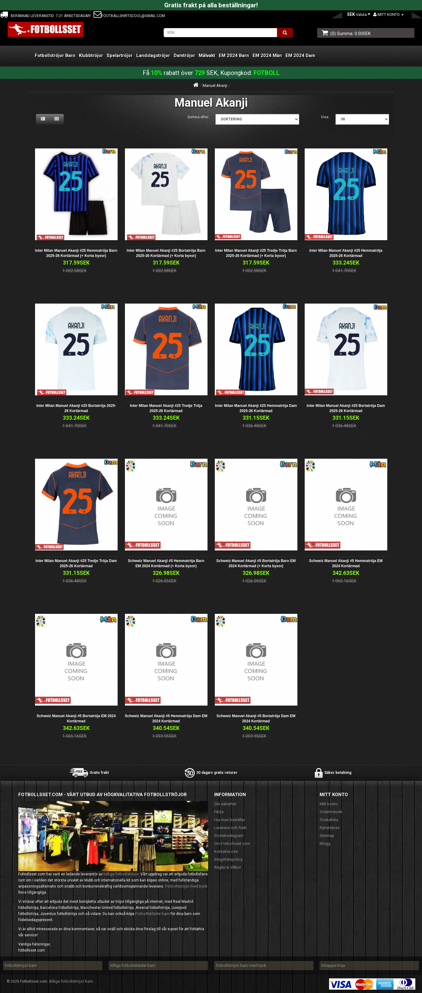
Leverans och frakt (230, 827)
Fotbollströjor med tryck (186, 886)
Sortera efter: (198, 117)
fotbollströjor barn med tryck (241, 965)
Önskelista (329, 819)
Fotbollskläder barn (152, 913)
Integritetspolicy (228, 859)
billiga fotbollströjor (121, 874)
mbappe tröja (333, 965)
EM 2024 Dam (300, 55)
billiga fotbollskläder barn (132, 965)
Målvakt (207, 55)
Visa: (325, 117)
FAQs (219, 812)
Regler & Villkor (227, 867)
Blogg (325, 843)
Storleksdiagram (228, 835)
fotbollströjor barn (21, 965)
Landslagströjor (153, 55)
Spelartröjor (120, 55)
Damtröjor (184, 55)
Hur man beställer (229, 819)
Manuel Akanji (215, 85)
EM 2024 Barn (234, 55)
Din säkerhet (225, 804)
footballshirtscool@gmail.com (129, 16)
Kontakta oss (226, 851)
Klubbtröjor (91, 55)
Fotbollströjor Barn (55, 55)
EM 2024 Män (267, 55)
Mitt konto (329, 804)
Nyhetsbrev (329, 827)
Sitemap (327, 835)
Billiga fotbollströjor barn (71, 981)
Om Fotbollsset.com (232, 843)
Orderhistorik (331, 812)
